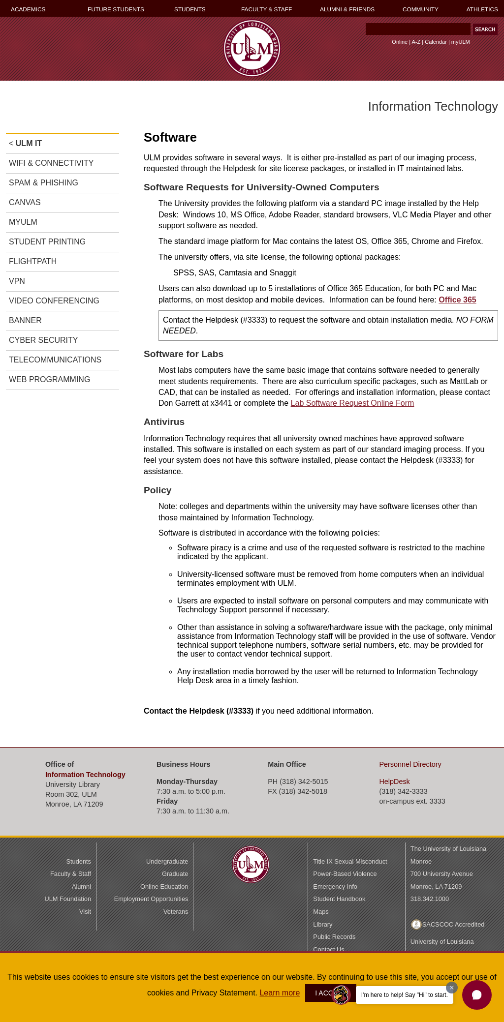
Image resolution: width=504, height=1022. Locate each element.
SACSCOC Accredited (453, 924)
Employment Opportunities (151, 898)
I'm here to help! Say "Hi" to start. (404, 995)
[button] (477, 995)
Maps (320, 911)
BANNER (25, 320)
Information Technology (85, 775)
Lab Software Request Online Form (352, 403)
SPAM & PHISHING (43, 183)
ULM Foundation (67, 898)
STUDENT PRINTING (47, 242)
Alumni (81, 886)
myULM (460, 42)
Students (78, 861)
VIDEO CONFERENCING (54, 301)
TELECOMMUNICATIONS (55, 360)
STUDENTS (190, 9)
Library (322, 924)
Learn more (279, 993)
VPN (17, 281)
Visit (85, 911)
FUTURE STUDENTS (116, 9)
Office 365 (457, 300)
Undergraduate (167, 861)
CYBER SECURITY (43, 340)
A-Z (416, 42)
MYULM (23, 222)
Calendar (436, 42)
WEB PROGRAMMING (49, 379)
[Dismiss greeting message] (452, 987)
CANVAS (25, 202)
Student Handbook (339, 898)
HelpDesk (394, 781)
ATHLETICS (482, 9)
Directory (410, 764)
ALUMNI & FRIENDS (347, 9)
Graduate (175, 873)
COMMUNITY (421, 9)
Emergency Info (335, 886)
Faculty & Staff (70, 873)
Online (400, 42)
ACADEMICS (28, 9)
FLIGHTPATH (33, 261)
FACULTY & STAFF (266, 9)
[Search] (418, 29)
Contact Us (328, 949)
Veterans (176, 911)
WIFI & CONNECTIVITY (51, 163)
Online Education (164, 886)
